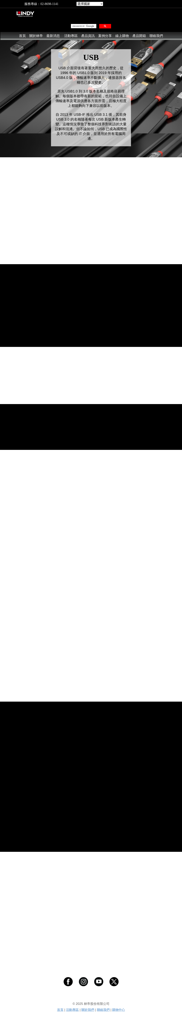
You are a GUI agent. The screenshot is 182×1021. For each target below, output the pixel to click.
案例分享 (105, 36)
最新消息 (53, 36)
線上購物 (122, 36)
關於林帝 (36, 36)
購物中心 (118, 1010)
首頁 (22, 36)
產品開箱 (139, 36)
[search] (83, 26)
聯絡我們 (156, 36)
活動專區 (70, 36)
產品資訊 (88, 36)
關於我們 (87, 1010)
